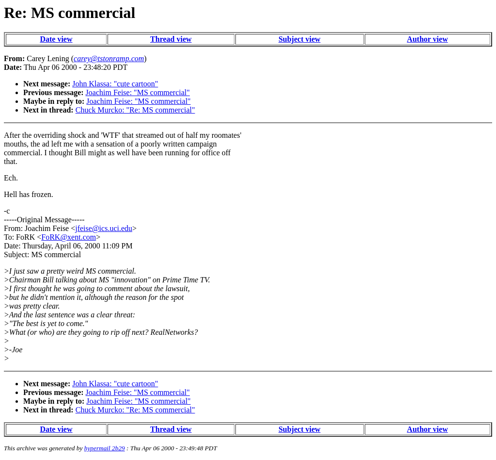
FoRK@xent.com (68, 237)
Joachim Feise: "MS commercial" (138, 92)
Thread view (170, 39)
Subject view (300, 39)
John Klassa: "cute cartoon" (115, 84)
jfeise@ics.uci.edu (103, 228)
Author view (427, 39)
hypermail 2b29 (104, 448)
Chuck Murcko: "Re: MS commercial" (135, 110)
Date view (56, 39)
